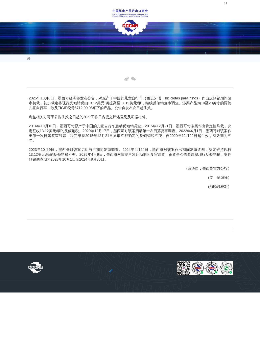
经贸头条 (62, 58)
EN (229, 4)
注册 (213, 4)
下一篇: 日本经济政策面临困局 (46, 255)
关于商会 (204, 15)
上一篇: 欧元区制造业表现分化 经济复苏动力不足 (58, 249)
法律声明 (107, 338)
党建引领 (226, 15)
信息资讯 (34, 15)
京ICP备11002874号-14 (142, 344)
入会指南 (190, 4)
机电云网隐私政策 (126, 338)
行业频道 (56, 15)
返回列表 (222, 252)
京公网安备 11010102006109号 (174, 344)
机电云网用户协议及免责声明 (157, 338)
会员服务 (100, 15)
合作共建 (159, 15)
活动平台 (78, 15)
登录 (203, 4)
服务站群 (181, 15)
